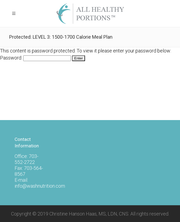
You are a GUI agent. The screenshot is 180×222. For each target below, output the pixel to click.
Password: (35, 58)
